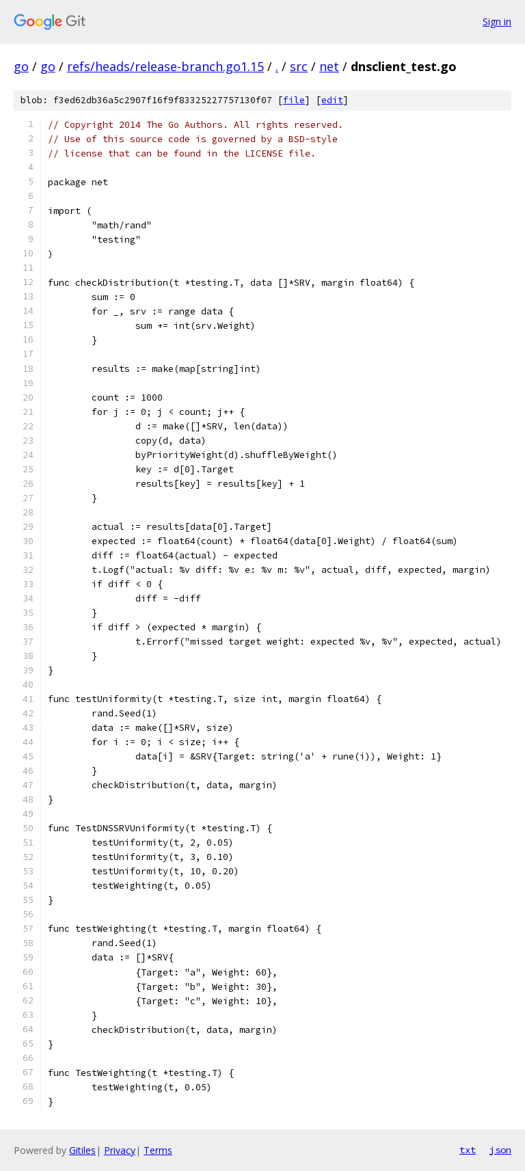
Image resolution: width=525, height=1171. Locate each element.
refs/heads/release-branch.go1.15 (165, 66)
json (500, 1150)
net (329, 66)
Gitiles (82, 1150)
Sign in (497, 21)
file (294, 100)
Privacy (119, 1150)
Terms (158, 1150)
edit (332, 100)
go (21, 66)
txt (467, 1150)
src (299, 66)
